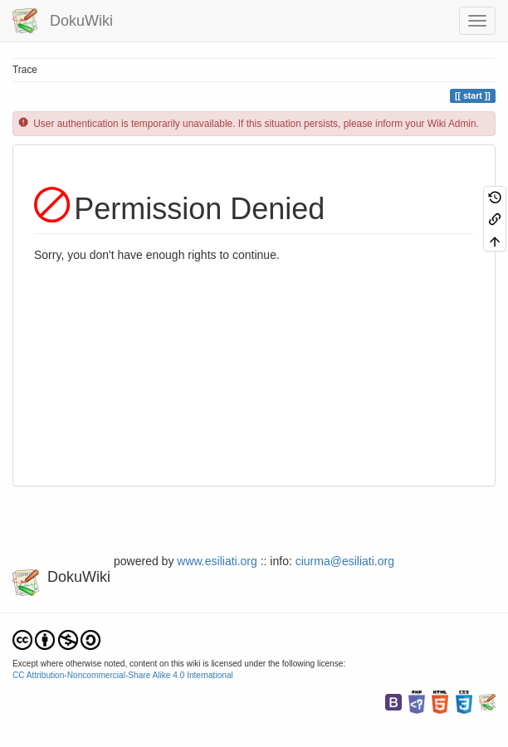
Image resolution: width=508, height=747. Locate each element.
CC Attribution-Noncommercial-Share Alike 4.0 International (122, 675)
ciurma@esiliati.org (345, 561)
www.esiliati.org (216, 561)
